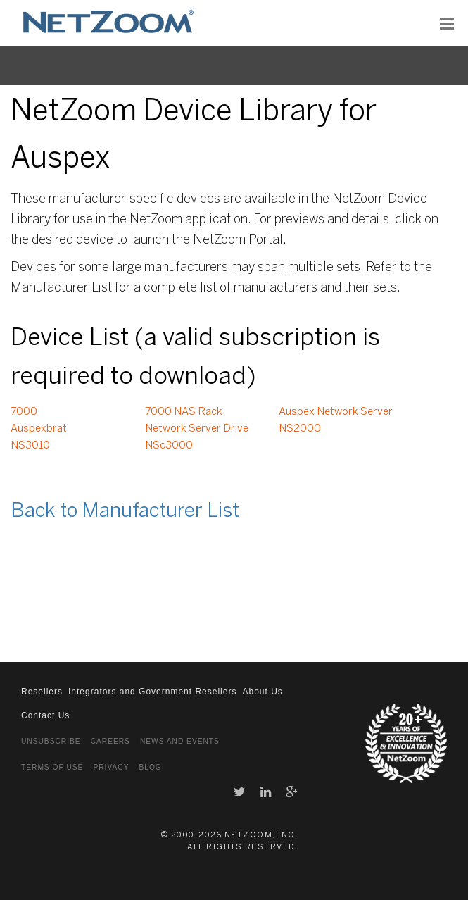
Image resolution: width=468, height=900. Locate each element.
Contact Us (45, 715)
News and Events (180, 741)
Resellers (42, 691)
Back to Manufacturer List (125, 511)
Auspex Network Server (336, 412)
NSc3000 (169, 446)
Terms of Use (52, 767)
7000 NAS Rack (183, 412)
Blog (150, 767)
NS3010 (30, 446)
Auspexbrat (39, 429)
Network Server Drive (196, 429)
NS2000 (300, 429)
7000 (24, 412)
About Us (262, 691)
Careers (110, 741)
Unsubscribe (51, 741)
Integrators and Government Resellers (152, 691)
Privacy (111, 767)
